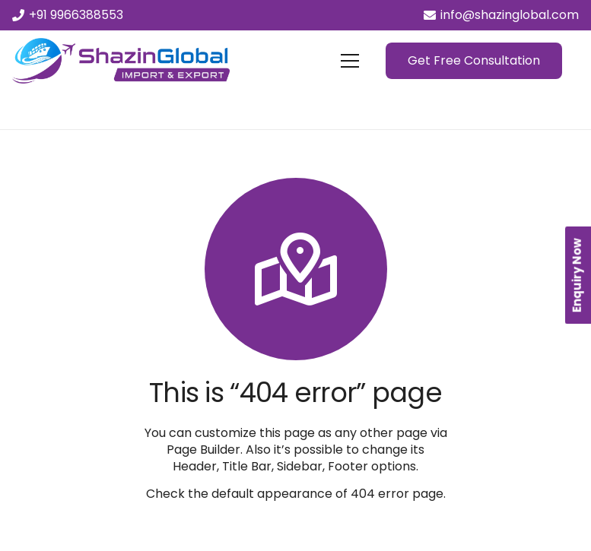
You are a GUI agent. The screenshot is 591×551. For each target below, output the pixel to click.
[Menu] (350, 61)
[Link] (121, 61)
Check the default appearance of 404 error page (294, 493)
